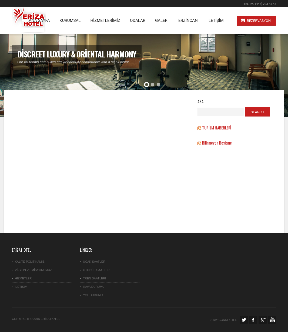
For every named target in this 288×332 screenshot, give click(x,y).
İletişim (215, 20)
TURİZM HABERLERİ (216, 128)
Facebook (253, 320)
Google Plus (263, 320)
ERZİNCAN (188, 20)
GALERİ (162, 20)
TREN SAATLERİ (94, 278)
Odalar (137, 20)
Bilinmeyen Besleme (217, 143)
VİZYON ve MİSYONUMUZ (33, 270)
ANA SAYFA (39, 20)
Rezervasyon (259, 21)
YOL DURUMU (93, 295)
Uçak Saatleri (94, 261)
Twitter (244, 320)
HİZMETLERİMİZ (105, 20)
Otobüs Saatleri (96, 270)
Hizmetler (23, 278)
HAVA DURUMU (94, 286)
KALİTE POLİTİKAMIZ (29, 261)
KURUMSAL (70, 20)
